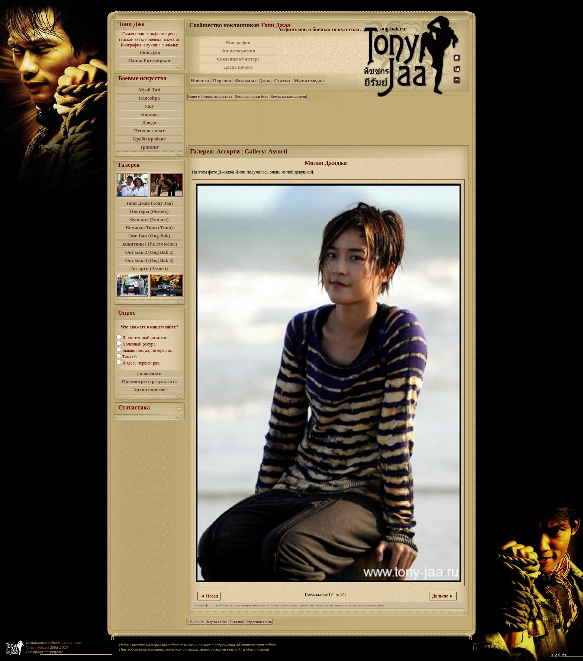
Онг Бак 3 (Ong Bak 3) (149, 260)
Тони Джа (149, 52)
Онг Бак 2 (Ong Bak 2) (149, 252)
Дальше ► (443, 596)
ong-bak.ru (39, 647)
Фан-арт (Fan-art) (149, 219)
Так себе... (132, 356)
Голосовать (149, 373)
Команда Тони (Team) (149, 227)
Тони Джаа (275, 25)
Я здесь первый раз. (141, 363)
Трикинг (149, 147)
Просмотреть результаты (149, 381)
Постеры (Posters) (149, 211)
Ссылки (237, 622)
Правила (197, 622)
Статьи (282, 80)
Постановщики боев (251, 96)
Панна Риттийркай (149, 60)
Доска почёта (237, 67)
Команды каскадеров (288, 96)
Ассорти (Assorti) (149, 268)
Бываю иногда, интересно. (147, 350)
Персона (222, 80)
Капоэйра (149, 98)
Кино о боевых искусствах (210, 96)
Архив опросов (149, 389)
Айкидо (149, 114)
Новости (200, 80)
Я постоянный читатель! (145, 337)
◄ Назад (209, 596)
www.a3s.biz (71, 643)
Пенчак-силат (149, 130)
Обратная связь (258, 622)
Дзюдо (149, 122)
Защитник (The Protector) (149, 244)
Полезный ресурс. (139, 344)
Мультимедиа (309, 80)
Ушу (149, 106)
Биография (238, 42)
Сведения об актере (238, 59)
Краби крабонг (149, 139)
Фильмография (238, 51)
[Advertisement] (321, 55)
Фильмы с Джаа (252, 80)
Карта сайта (217, 622)
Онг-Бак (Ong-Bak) (149, 236)
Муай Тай (149, 90)
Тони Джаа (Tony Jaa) (149, 203)
